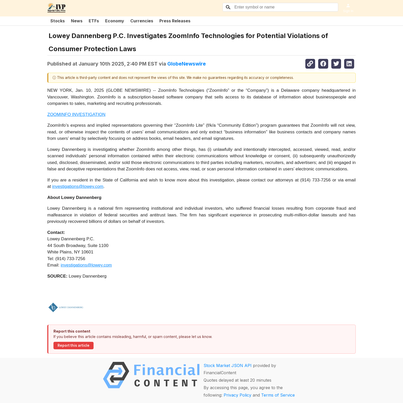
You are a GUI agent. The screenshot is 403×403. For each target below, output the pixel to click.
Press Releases (174, 20)
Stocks (57, 20)
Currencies (141, 20)
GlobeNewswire (186, 64)
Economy (114, 20)
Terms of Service (278, 395)
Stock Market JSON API (228, 365)
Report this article (73, 345)
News (77, 20)
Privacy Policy (237, 395)
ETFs (94, 20)
